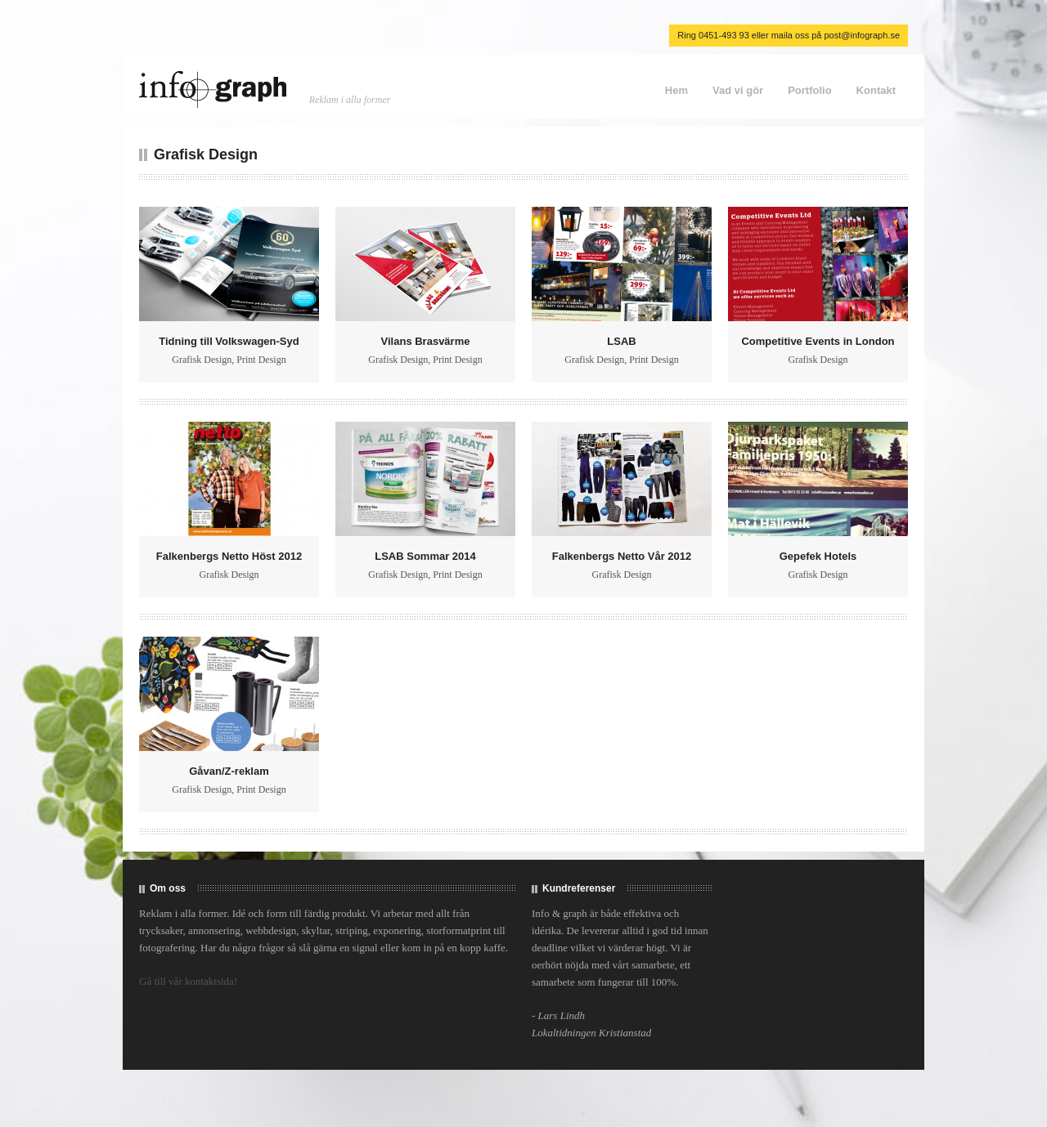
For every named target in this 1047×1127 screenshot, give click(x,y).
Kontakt (876, 90)
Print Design (260, 359)
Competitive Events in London (817, 341)
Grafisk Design (201, 359)
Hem (676, 90)
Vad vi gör (737, 90)
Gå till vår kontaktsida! (188, 981)
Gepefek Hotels (818, 556)
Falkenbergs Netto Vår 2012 (622, 556)
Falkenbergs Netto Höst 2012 (229, 556)
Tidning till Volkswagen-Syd (229, 341)
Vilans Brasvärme (425, 341)
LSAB (621, 341)
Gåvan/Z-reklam (229, 771)
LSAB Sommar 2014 (425, 556)
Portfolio (809, 90)
